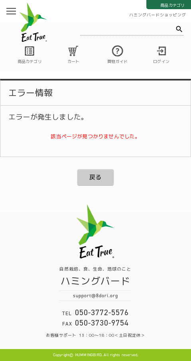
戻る (95, 177)
